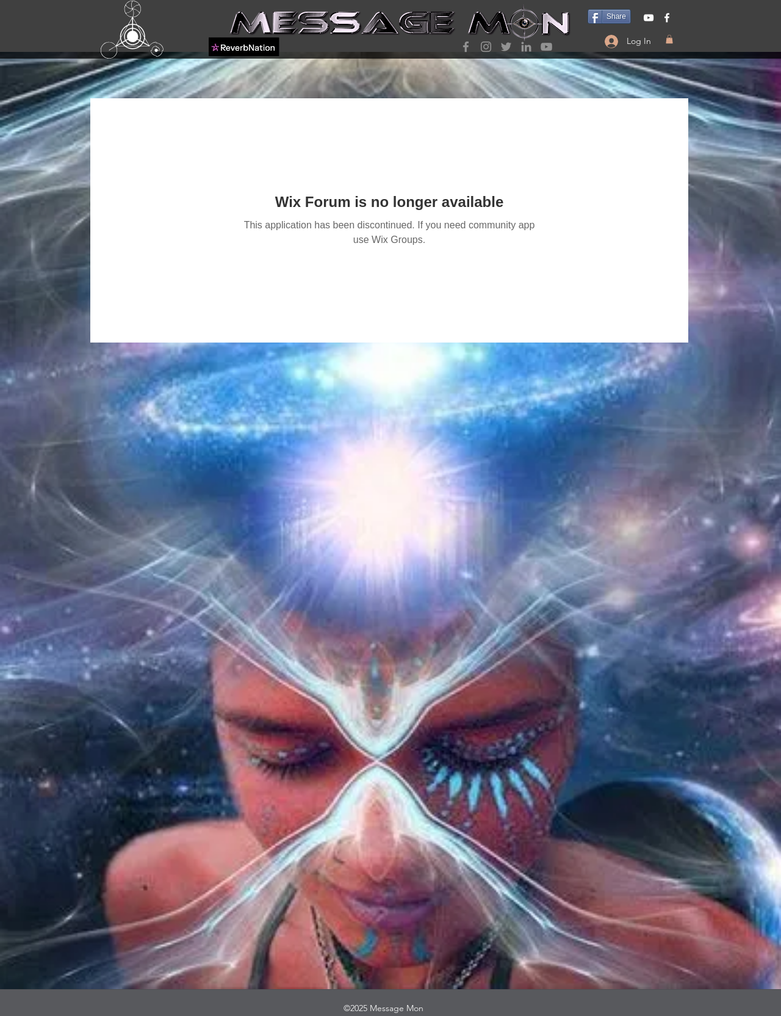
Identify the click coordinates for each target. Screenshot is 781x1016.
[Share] (609, 16)
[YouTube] (546, 47)
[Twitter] (506, 47)
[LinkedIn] (526, 47)
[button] (669, 39)
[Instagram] (486, 47)
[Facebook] (466, 47)
